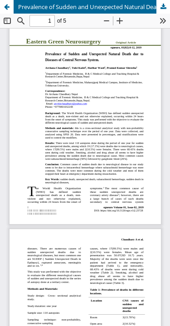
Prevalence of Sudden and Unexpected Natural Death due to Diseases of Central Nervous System (94, 7)
